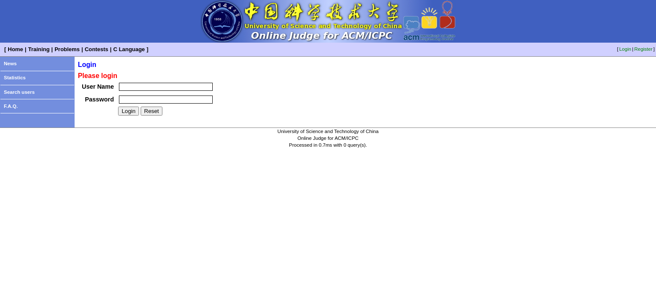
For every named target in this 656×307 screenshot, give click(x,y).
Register (643, 49)
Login (625, 49)
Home (15, 49)
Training (38, 49)
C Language (129, 49)
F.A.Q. (11, 106)
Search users (19, 92)
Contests (96, 49)
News (10, 63)
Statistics (15, 77)
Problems (67, 49)
